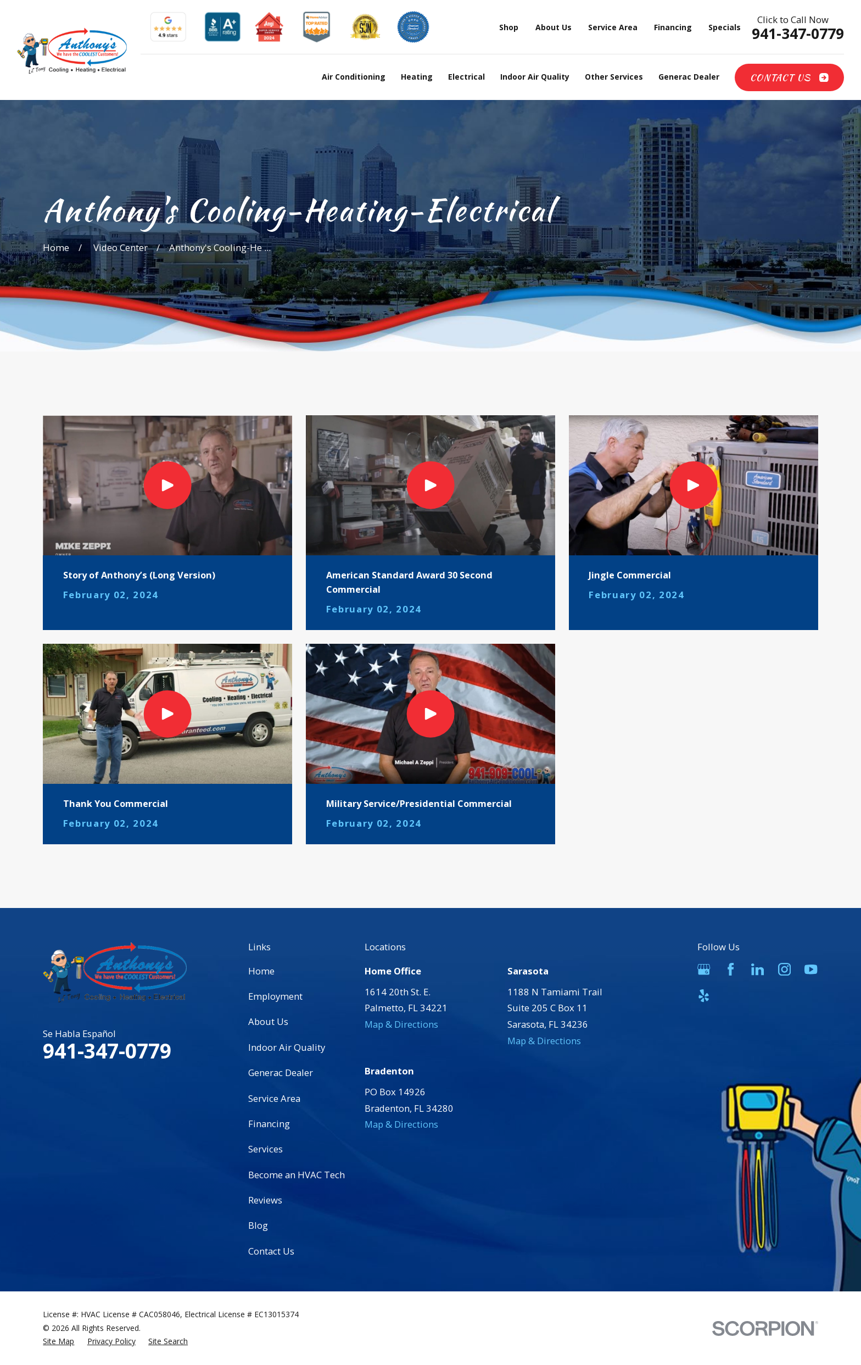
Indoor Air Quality (286, 1047)
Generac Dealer (280, 1072)
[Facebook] (730, 969)
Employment (275, 996)
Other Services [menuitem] (614, 76)
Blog (258, 1225)
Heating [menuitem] (417, 76)
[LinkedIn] (757, 969)
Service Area (613, 27)
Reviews (265, 1200)
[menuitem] (58, 1342)
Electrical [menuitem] (466, 76)
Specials (724, 27)
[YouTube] (810, 969)
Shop (508, 27)
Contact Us (789, 77)
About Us (553, 27)
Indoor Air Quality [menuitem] (534, 76)
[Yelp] (703, 995)
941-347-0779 (798, 33)
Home (261, 971)
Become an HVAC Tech (296, 1174)
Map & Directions (401, 1024)
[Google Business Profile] (703, 969)
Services (265, 1149)
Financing (673, 27)
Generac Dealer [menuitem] (688, 76)
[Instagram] (784, 969)
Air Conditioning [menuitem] (353, 76)
